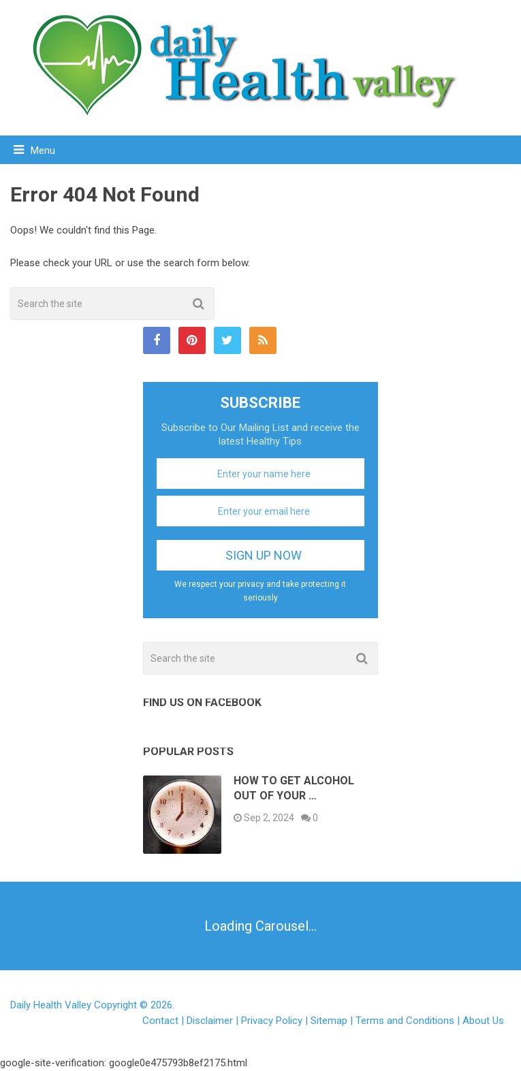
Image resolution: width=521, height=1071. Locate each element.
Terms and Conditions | (409, 1020)
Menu (43, 150)
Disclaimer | (214, 1020)
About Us (483, 1020)
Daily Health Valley (50, 1005)
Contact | (164, 1020)
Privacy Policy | (276, 1020)
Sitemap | (333, 1020)
